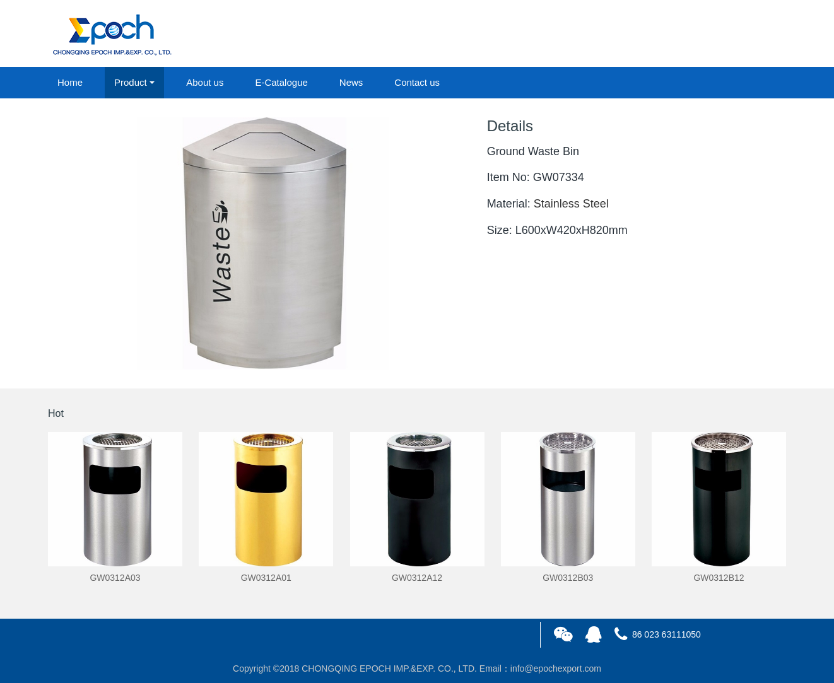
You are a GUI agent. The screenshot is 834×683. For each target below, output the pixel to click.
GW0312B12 (718, 578)
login (700, 34)
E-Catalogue (281, 82)
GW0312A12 (417, 578)
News (351, 82)
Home (70, 82)
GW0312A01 (266, 578)
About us (204, 82)
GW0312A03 (115, 578)
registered (757, 34)
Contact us (417, 82)
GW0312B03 (568, 578)
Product (130, 82)
